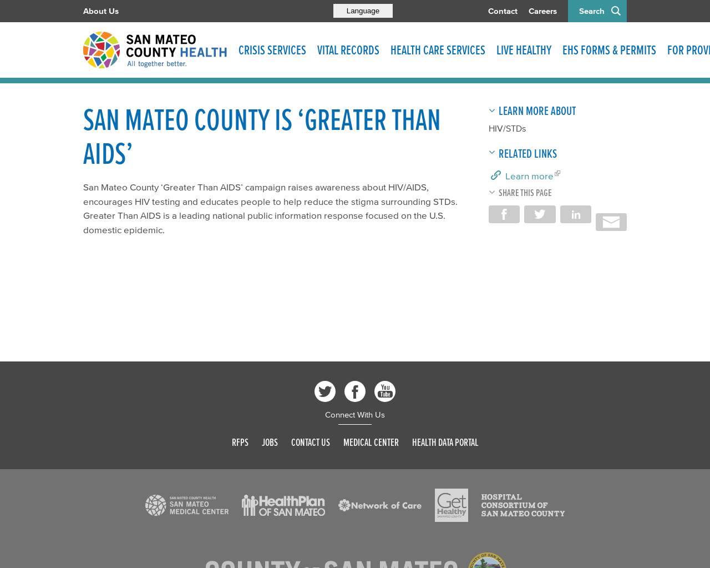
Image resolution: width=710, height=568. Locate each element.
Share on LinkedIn (575, 214)
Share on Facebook (504, 214)
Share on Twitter (539, 214)
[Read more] (187, 505)
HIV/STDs (507, 128)
